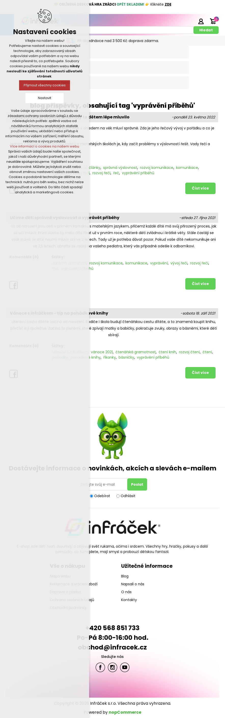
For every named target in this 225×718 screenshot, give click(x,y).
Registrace (188, 21)
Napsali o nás (132, 584)
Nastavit (44, 98)
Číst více (200, 188)
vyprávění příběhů (138, 172)
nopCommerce (125, 712)
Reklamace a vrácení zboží (73, 584)
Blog (125, 576)
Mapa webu (60, 576)
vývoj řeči (179, 263)
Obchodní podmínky (68, 607)
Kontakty (129, 599)
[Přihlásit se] (103, 484)
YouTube (125, 667)
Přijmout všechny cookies (45, 85)
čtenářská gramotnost (136, 352)
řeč (116, 172)
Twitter (112, 667)
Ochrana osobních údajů (72, 599)
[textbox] (105, 30)
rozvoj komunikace (156, 167)
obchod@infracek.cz (112, 647)
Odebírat (102, 495)
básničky (126, 357)
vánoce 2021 (102, 352)
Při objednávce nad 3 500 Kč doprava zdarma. (118, 40)
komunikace (187, 167)
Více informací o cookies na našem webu (44, 146)
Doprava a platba (65, 591)
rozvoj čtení (189, 352)
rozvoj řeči (101, 172)
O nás (126, 591)
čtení (207, 352)
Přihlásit (201, 21)
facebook (100, 667)
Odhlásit (128, 495)
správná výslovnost (120, 167)
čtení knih (167, 352)
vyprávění (159, 263)
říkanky (109, 357)
